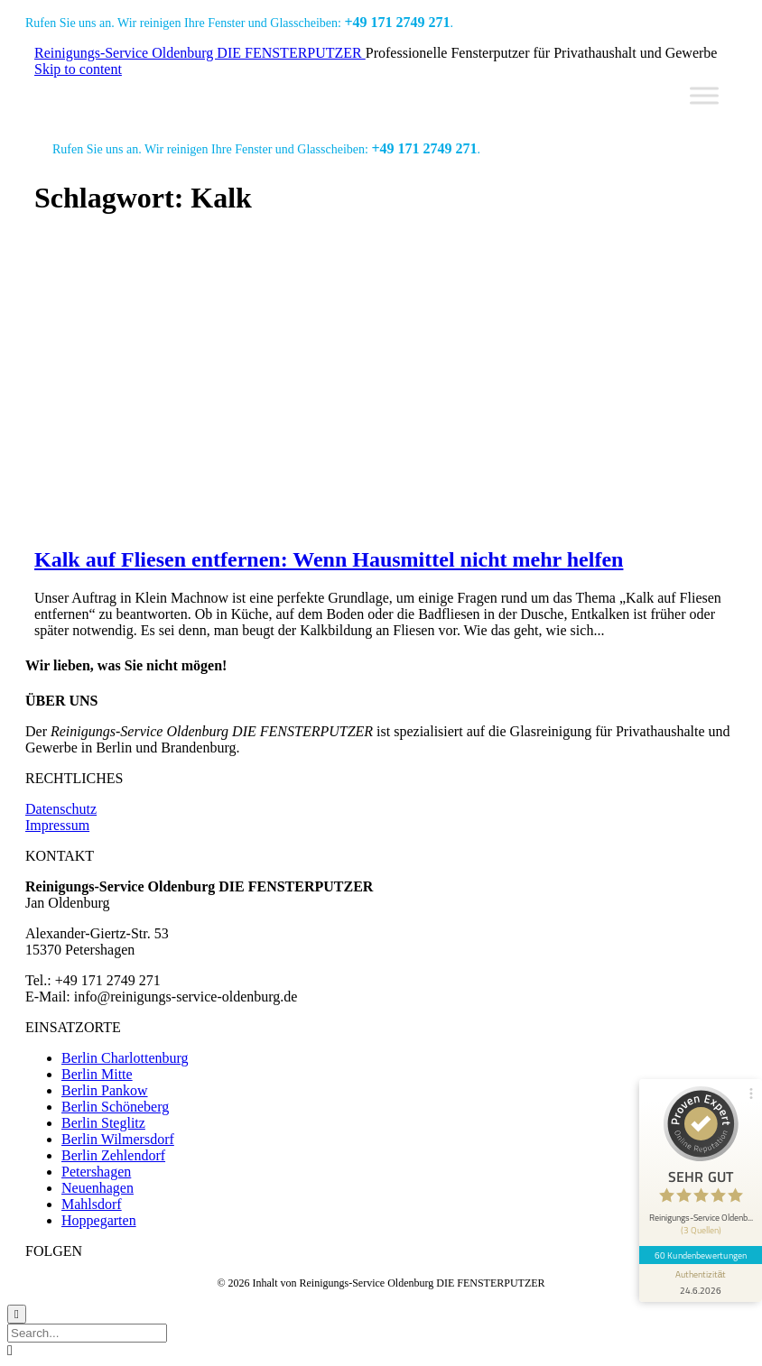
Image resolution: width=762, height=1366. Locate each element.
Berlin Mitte (97, 1074)
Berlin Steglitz (103, 1123)
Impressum (57, 825)
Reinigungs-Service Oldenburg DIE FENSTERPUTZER (200, 52)
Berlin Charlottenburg (125, 1058)
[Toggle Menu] (704, 95)
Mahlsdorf (91, 1204)
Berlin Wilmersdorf (117, 1139)
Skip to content (78, 69)
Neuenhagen (97, 1187)
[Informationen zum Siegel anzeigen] (700, 1283)
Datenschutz (61, 809)
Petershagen (96, 1171)
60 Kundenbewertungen (701, 1255)
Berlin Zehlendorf (113, 1155)
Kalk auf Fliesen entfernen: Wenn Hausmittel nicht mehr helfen (328, 559)
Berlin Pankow (104, 1090)
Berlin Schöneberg (115, 1106)
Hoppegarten (98, 1220)
